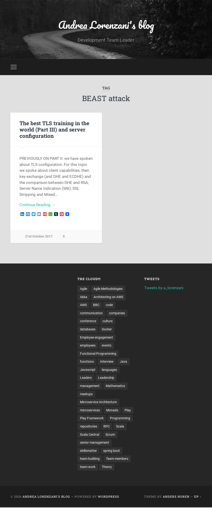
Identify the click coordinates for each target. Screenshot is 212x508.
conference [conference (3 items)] (88, 321)
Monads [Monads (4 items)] (112, 411)
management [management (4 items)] (89, 386)
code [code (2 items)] (109, 305)
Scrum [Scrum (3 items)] (110, 435)
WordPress (108, 497)
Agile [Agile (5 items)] (83, 289)
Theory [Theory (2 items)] (107, 467)
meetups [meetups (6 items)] (86, 394)
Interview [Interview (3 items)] (107, 362)
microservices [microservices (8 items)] (90, 411)
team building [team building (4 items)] (90, 459)
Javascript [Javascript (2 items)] (87, 370)
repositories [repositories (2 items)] (88, 427)
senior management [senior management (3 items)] (94, 443)
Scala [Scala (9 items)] (120, 427)
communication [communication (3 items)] (91, 313)
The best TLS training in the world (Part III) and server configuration (54, 129)
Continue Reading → (37, 205)
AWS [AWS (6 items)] (83, 305)
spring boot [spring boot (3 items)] (111, 451)
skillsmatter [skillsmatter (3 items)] (88, 451)
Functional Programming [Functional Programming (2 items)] (98, 354)
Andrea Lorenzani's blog (106, 24)
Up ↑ (197, 497)
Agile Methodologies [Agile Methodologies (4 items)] (108, 289)
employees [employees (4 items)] (87, 345)
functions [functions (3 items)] (87, 362)
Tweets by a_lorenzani (163, 287)
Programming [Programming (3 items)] (120, 418)
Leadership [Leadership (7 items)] (106, 378)
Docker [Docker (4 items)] (107, 329)
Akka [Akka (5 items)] (83, 297)
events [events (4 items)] (106, 345)
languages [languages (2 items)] (109, 370)
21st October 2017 (39, 236)
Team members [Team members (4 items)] (117, 459)
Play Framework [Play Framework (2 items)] (92, 418)
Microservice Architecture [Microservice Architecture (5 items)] (98, 402)
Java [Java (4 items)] (123, 362)
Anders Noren (176, 497)
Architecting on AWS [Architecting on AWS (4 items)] (108, 297)
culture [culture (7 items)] (107, 321)
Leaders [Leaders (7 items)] (86, 378)
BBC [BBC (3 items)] (96, 305)
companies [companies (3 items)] (117, 313)
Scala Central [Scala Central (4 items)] (89, 435)
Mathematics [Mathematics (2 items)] (115, 386)
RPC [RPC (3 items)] (106, 427)
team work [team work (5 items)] (87, 467)
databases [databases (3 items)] (87, 329)
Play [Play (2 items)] (128, 411)
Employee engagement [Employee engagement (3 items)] (96, 338)
